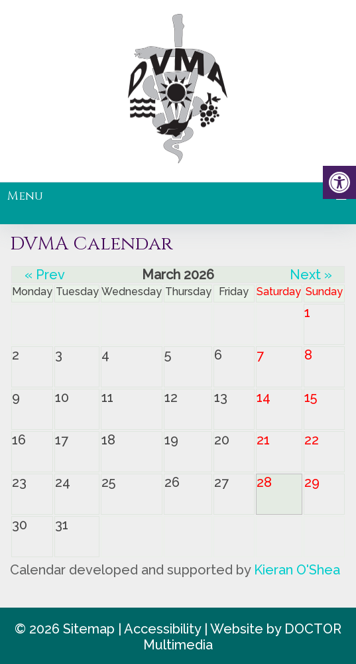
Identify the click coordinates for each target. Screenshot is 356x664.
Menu (25, 196)
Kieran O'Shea (297, 570)
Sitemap (89, 629)
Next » (311, 275)
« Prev (45, 275)
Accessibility (162, 629)
